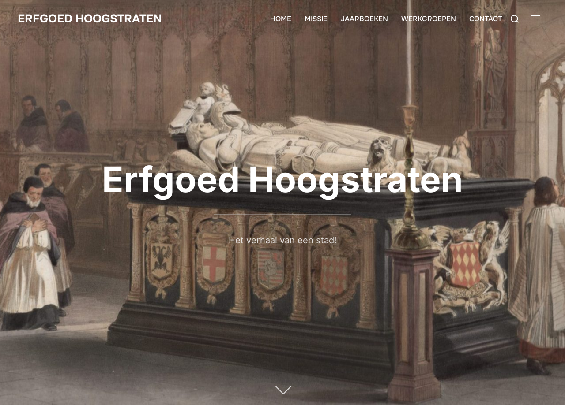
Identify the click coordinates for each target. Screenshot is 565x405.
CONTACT (485, 18)
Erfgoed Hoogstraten (90, 18)
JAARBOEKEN (364, 18)
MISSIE (316, 18)
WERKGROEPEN (428, 18)
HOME (280, 18)
